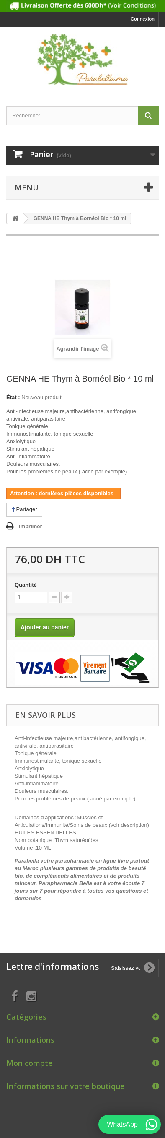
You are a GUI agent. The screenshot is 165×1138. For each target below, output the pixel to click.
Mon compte (29, 1063)
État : (13, 397)
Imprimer (30, 526)
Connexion (143, 18)
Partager (24, 509)
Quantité (26, 585)
